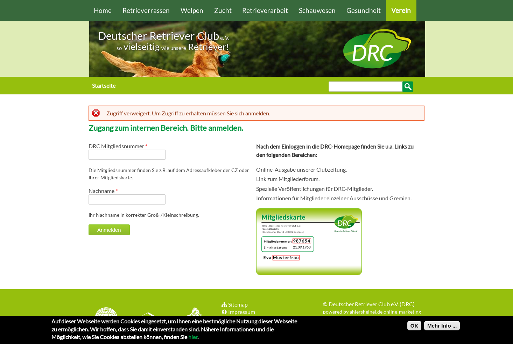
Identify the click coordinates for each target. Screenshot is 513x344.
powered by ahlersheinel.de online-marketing (372, 312)
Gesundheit (363, 10)
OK (414, 328)
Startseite (103, 85)
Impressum (238, 311)
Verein (401, 10)
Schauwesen (317, 10)
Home (103, 10)
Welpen (192, 10)
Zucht (223, 10)
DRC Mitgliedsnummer (118, 146)
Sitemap (234, 304)
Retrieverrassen (146, 10)
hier (192, 339)
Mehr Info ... (442, 328)
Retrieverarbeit (265, 10)
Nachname (103, 190)
